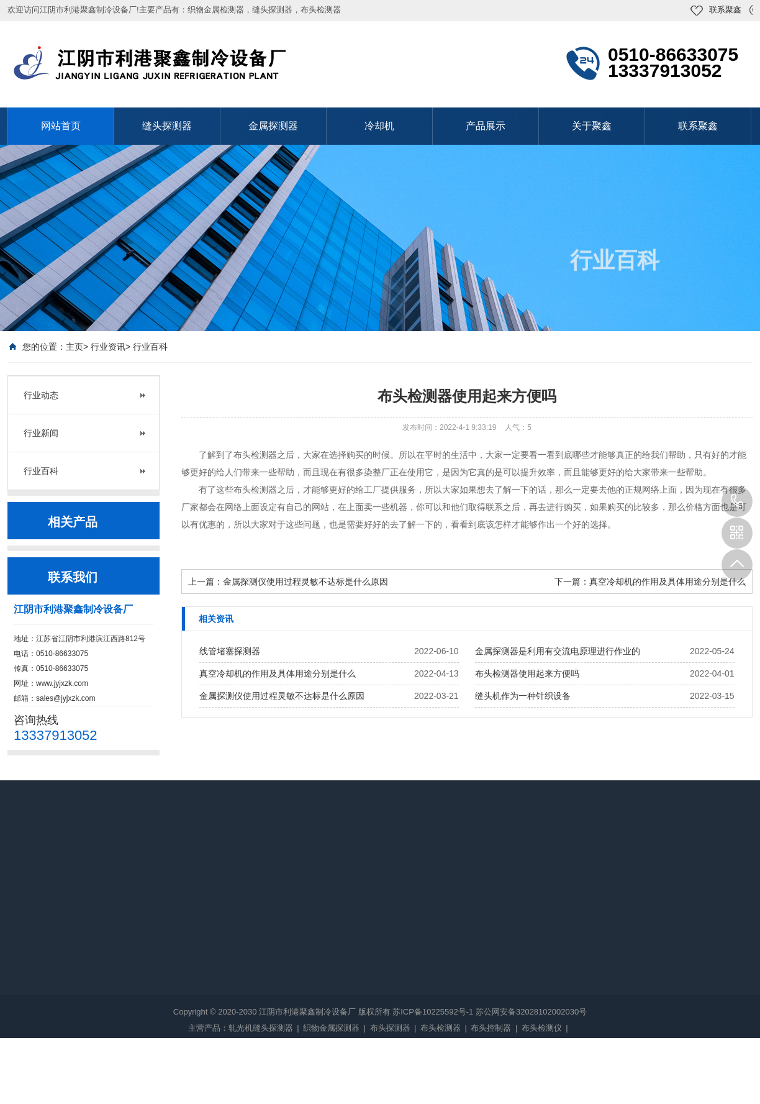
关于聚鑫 (592, 126)
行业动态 (41, 395)
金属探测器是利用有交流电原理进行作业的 (557, 651)
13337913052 (737, 501)
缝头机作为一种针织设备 (523, 696)
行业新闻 (41, 433)
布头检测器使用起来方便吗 (527, 673)
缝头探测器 (167, 126)
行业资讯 (108, 347)
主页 (74, 347)
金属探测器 (273, 126)
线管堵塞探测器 (229, 651)
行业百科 (150, 347)
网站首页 (61, 126)
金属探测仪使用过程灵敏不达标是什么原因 (305, 581)
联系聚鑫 (725, 9)
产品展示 (485, 126)
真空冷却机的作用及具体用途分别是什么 (667, 581)
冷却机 (379, 126)
